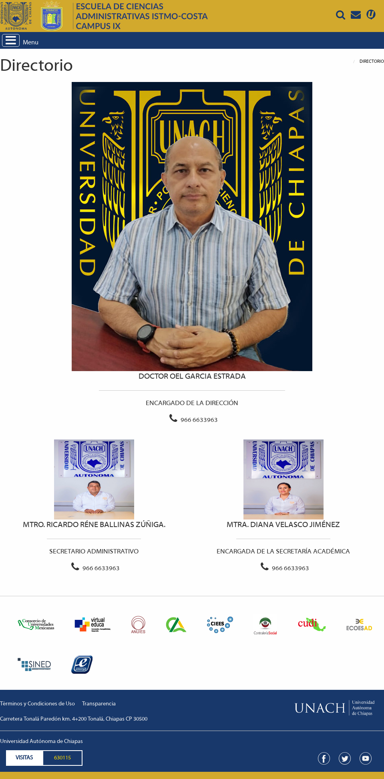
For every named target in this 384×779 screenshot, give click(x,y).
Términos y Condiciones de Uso (37, 704)
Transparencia (99, 704)
